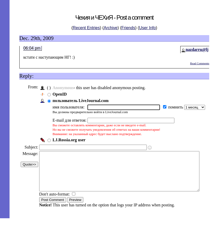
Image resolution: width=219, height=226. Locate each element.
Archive (110, 28)
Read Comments (199, 63)
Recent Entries (86, 28)
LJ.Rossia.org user (68, 140)
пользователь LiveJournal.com (80, 100)
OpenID (59, 94)
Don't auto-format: (54, 202)
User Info (147, 28)
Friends (128, 28)
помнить (176, 107)
